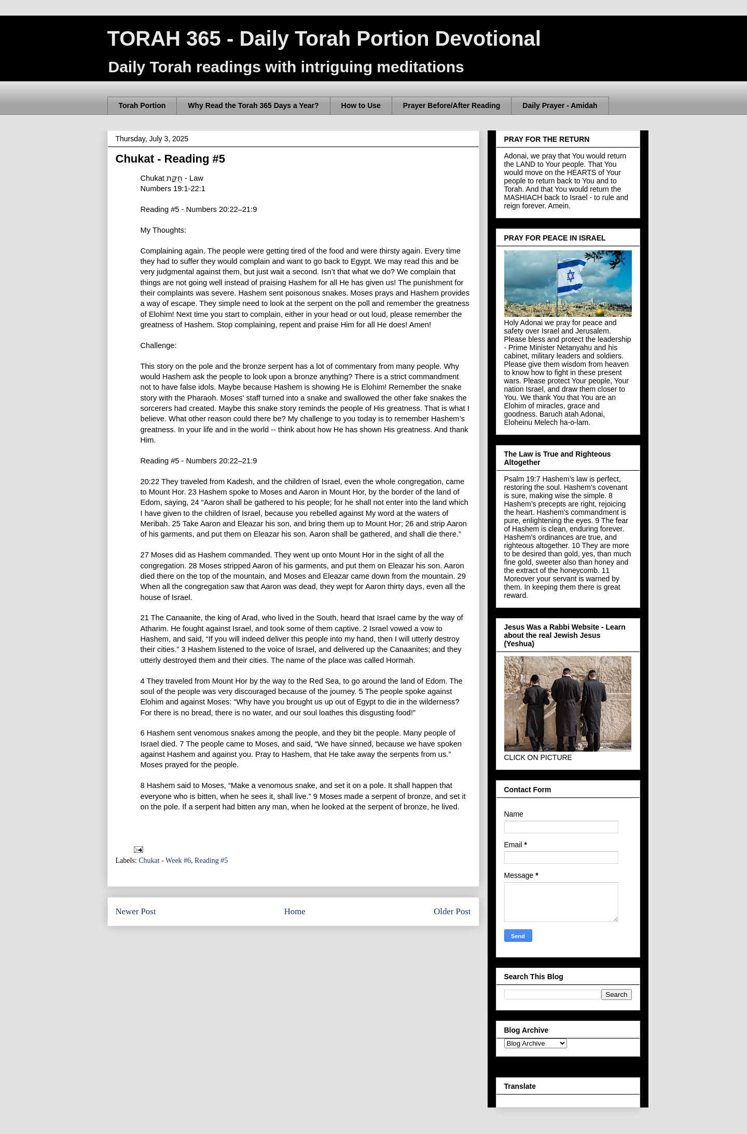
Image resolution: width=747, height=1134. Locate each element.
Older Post (452, 911)
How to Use (361, 105)
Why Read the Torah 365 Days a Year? (253, 105)
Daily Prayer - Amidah (559, 105)
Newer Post (136, 911)
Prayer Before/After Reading (452, 105)
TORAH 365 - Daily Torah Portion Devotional (324, 38)
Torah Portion (142, 105)
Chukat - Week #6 (165, 860)
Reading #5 (211, 860)
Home (295, 911)
